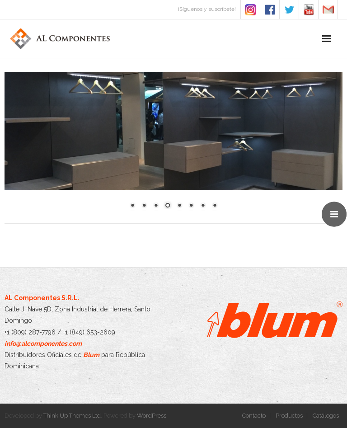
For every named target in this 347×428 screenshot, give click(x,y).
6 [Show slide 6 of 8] (191, 206)
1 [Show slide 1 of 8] (132, 206)
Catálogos (326, 415)
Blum (91, 354)
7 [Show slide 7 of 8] (203, 206)
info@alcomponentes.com (43, 343)
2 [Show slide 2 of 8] (144, 206)
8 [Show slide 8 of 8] (215, 206)
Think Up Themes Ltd (72, 415)
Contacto (254, 415)
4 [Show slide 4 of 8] (168, 206)
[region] (173, 146)
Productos (289, 415)
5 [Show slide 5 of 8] (179, 206)
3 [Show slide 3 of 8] (156, 206)
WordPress (151, 415)
